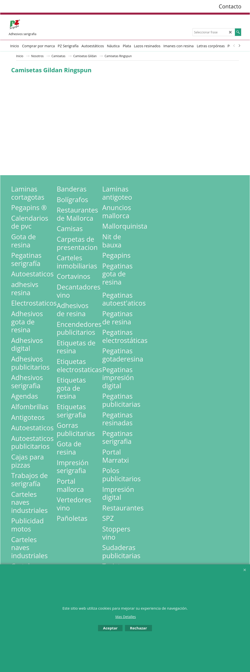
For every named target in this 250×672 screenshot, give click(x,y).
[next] (239, 46)
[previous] (234, 46)
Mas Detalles (125, 616)
